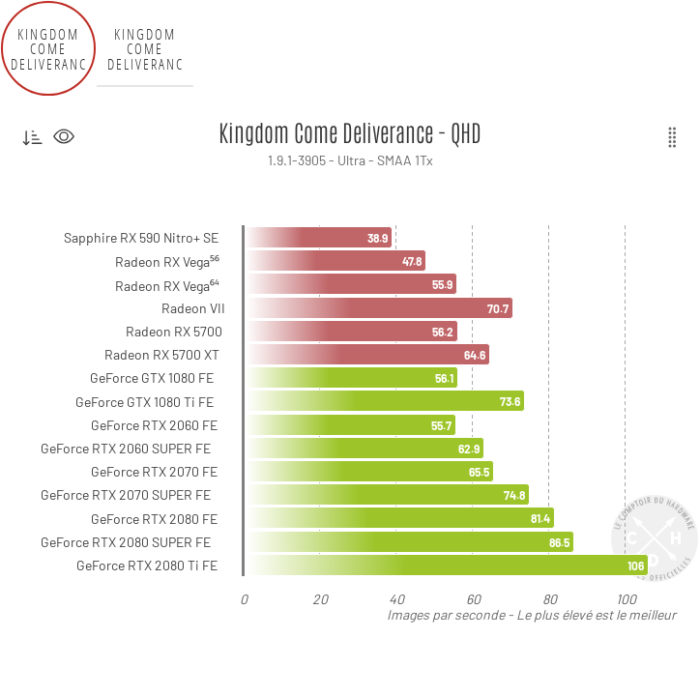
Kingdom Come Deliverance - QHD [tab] (49, 48)
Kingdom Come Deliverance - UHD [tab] (145, 48)
